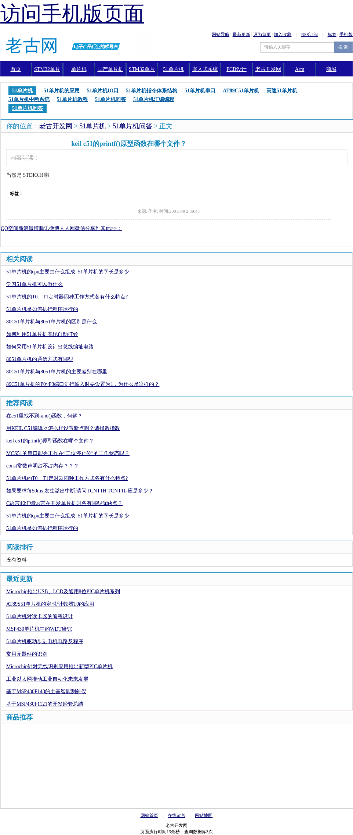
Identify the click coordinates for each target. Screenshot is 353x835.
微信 (80, 228)
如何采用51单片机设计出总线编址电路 (50, 347)
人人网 (67, 228)
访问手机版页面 (72, 13)
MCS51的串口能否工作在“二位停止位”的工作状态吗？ (68, 453)
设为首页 (262, 34)
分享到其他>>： (103, 228)
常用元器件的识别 (26, 654)
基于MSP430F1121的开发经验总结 (44, 704)
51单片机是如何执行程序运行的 (42, 309)
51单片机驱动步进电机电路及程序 (44, 641)
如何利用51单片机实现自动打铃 (42, 334)
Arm (300, 69)
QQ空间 (9, 228)
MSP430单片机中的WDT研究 (39, 629)
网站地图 (203, 815)
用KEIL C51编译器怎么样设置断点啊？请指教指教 (63, 428)
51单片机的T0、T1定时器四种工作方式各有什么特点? (67, 297)
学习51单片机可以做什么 (34, 284)
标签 (332, 34)
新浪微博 (28, 228)
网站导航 (220, 34)
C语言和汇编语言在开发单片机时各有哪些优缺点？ (64, 503)
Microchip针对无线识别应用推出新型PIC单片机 (59, 666)
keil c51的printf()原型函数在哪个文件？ (50, 441)
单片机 (79, 69)
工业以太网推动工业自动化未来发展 (47, 679)
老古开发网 (55, 126)
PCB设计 (236, 69)
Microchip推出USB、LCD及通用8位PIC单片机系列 (63, 591)
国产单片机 (110, 69)
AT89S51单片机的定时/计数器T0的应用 (50, 604)
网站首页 (149, 815)
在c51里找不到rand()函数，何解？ (44, 416)
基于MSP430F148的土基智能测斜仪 (46, 691)
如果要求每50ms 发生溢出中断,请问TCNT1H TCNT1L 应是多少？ (79, 491)
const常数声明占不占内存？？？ (42, 466)
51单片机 (173, 69)
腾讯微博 (49, 228)
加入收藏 (282, 34)
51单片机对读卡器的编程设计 (39, 616)
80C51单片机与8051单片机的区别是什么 (51, 322)
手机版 (346, 34)
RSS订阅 (309, 34)
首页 (16, 69)
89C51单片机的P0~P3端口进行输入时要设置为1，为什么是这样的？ (82, 384)
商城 (331, 69)
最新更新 (241, 34)
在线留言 (176, 815)
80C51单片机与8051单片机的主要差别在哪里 (56, 372)
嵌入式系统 (205, 69)
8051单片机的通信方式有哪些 (39, 359)
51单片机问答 (132, 126)
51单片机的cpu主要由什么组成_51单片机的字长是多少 (67, 272)
